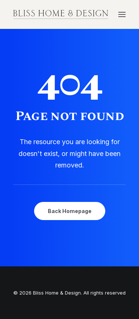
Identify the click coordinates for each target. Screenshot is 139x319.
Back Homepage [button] (70, 211)
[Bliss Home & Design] (60, 14)
